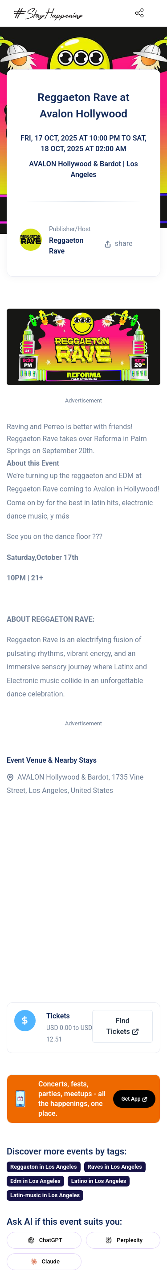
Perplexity (123, 1240)
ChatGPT (44, 1240)
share (118, 243)
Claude (44, 1261)
